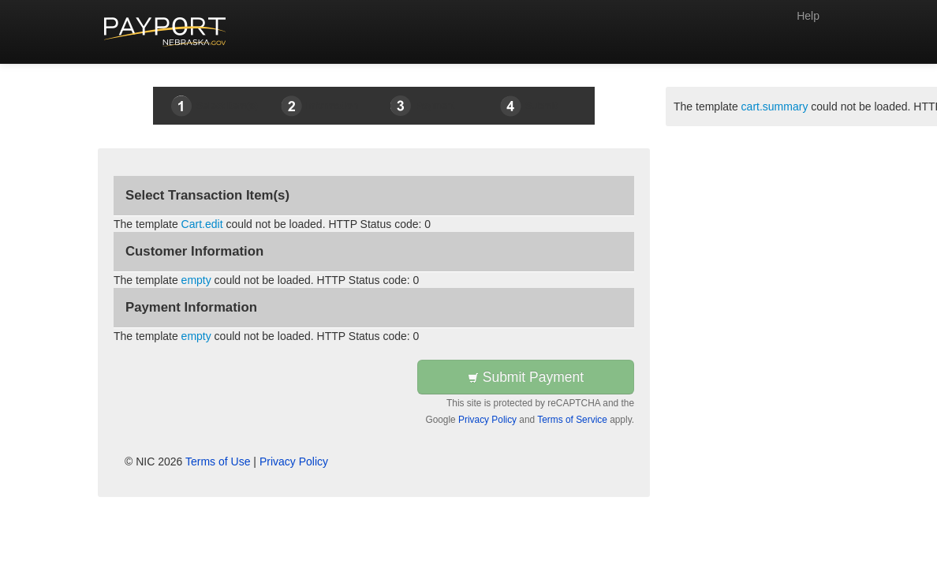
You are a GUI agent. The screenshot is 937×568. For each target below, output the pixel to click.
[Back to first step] (165, 31)
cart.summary (774, 106)
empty (196, 280)
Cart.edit (202, 224)
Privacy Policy (487, 419)
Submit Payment (526, 377)
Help (808, 15)
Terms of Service (572, 419)
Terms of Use (217, 461)
